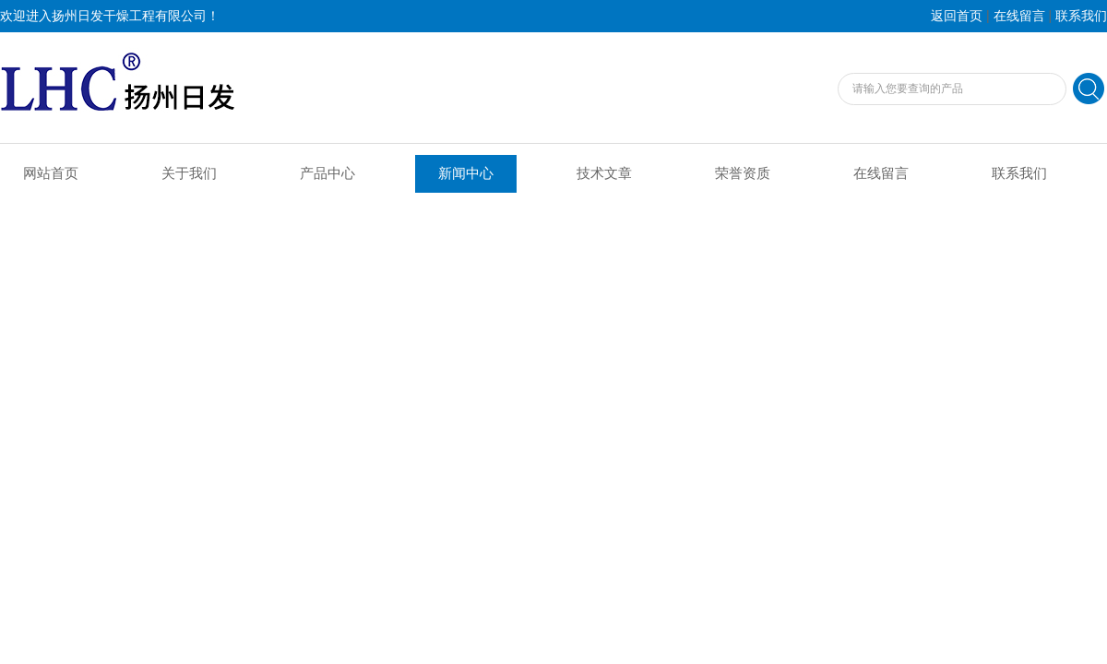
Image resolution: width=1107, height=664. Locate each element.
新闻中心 (466, 173)
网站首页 (50, 173)
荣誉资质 (742, 173)
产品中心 (327, 173)
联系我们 (1081, 16)
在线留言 (1019, 16)
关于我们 (189, 173)
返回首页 (956, 16)
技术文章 (604, 173)
